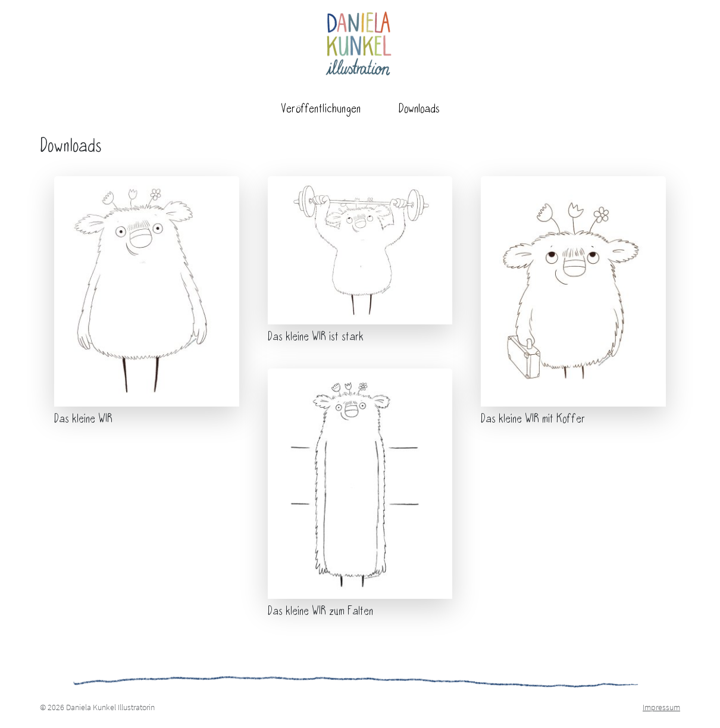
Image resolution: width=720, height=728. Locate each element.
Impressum (661, 707)
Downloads (419, 109)
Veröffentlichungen (321, 109)
